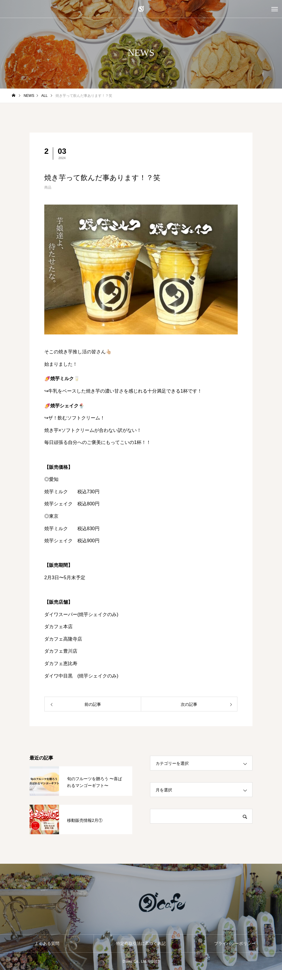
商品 (47, 187)
